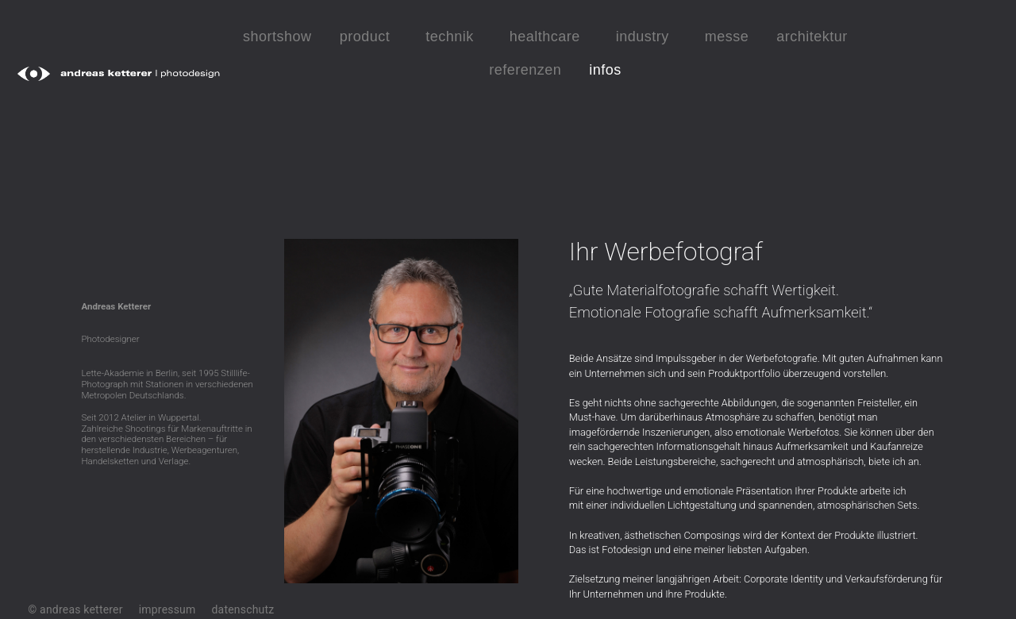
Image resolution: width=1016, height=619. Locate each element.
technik (453, 36)
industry (646, 36)
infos (609, 70)
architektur (812, 36)
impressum (167, 609)
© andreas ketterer (75, 609)
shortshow (277, 36)
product (369, 36)
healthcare (549, 36)
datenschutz (243, 609)
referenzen (525, 70)
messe (727, 36)
